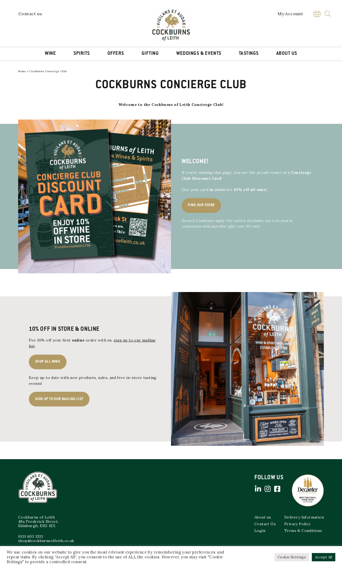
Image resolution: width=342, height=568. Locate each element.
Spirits (81, 53)
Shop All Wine (47, 362)
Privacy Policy (297, 523)
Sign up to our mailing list (59, 399)
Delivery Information (304, 517)
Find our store (201, 205)
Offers (115, 53)
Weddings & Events (198, 53)
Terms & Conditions (303, 530)
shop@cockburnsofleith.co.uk (46, 540)
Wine (50, 53)
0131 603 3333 (30, 536)
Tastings (249, 53)
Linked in (257, 488)
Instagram (267, 488)
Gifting (150, 53)
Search (327, 14)
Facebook (277, 488)
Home (22, 71)
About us (262, 517)
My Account (290, 13)
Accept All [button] (323, 557)
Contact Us (265, 523)
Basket (317, 14)
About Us (286, 53)
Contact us (30, 13)
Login (259, 530)
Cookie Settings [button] (292, 557)
